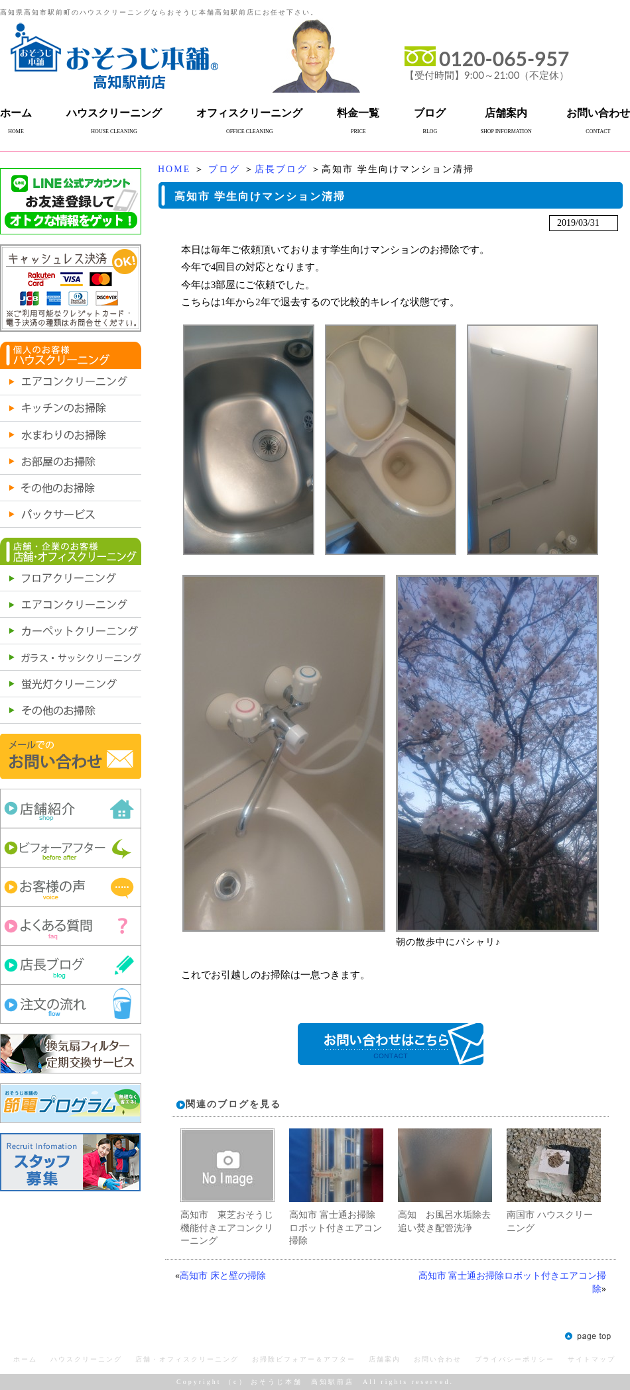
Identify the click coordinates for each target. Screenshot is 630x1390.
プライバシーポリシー (514, 1359)
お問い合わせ (598, 113)
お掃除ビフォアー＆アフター (303, 1359)
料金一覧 (358, 113)
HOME (174, 169)
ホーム (16, 113)
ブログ (430, 113)
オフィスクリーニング (249, 113)
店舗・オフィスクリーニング (187, 1359)
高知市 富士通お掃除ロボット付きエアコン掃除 (335, 1228)
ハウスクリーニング (114, 113)
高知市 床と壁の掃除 (223, 1276)
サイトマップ (591, 1359)
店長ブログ (281, 169)
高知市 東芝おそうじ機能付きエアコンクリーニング (226, 1228)
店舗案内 (506, 113)
